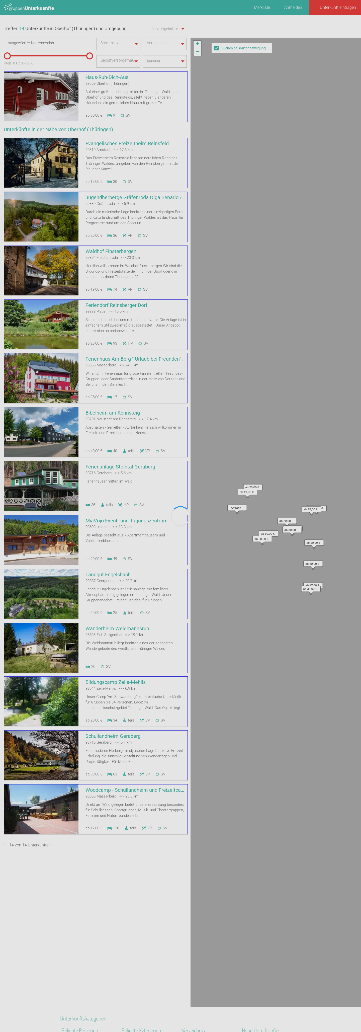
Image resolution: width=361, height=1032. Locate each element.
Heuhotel (129, 930)
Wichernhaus (253, 930)
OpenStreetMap (349, 191)
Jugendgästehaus (137, 924)
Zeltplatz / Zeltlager (139, 937)
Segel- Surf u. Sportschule (144, 943)
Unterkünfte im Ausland (202, 937)
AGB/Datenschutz (167, 1015)
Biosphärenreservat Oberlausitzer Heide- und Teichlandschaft (83, 924)
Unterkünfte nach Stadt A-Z (206, 924)
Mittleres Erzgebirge (78, 950)
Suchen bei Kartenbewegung (243, 48)
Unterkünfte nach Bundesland (208, 911)
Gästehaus (131, 957)
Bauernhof (131, 963)
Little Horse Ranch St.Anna (265, 911)
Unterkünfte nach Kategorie (206, 917)
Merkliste (262, 7)
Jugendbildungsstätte (141, 917)
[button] (267, 106)
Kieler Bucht (71, 970)
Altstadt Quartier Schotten (264, 904)
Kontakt (140, 1015)
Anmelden (293, 7)
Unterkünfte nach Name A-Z (206, 930)
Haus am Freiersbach (261, 917)
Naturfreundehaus (137, 904)
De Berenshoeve (256, 924)
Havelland (70, 989)
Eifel (65, 963)
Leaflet (315, 191)
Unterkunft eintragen (338, 7)
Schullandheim (135, 950)
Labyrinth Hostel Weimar (263, 937)
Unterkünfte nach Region (203, 904)
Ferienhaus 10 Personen (143, 911)
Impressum (197, 1015)
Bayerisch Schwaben (79, 983)
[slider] (6, 82)
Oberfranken (72, 957)
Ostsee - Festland (76, 976)
